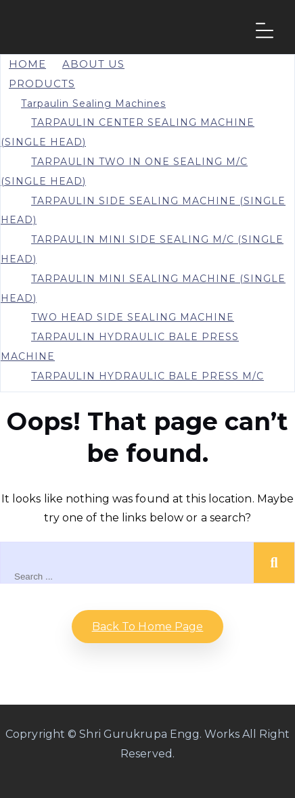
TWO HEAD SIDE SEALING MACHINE (132, 317)
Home (27, 63)
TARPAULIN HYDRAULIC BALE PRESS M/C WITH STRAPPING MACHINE (132, 386)
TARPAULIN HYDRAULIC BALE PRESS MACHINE (120, 346)
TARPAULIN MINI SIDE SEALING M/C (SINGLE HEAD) (142, 249)
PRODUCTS (42, 83)
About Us (93, 63)
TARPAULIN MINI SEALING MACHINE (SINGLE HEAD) (143, 288)
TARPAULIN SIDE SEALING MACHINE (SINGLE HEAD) (143, 211)
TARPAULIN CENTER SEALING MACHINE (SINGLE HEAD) (127, 132)
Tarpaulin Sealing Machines (93, 103)
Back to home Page (148, 626)
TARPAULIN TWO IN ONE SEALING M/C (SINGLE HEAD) (124, 171)
